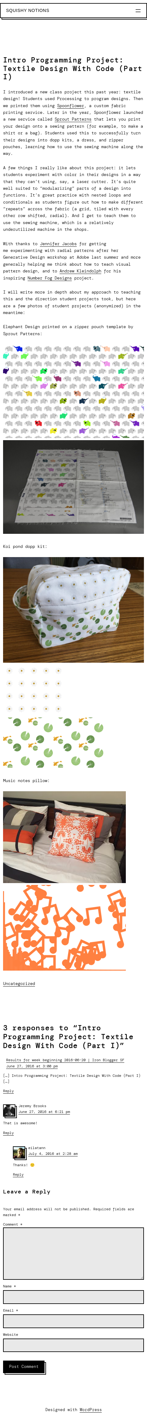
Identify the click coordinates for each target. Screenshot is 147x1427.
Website (10, 1334)
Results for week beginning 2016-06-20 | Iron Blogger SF (65, 1060)
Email (10, 1310)
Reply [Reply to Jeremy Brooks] (8, 1132)
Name (9, 1286)
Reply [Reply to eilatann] (18, 1174)
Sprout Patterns (73, 119)
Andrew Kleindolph (80, 271)
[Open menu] (138, 10)
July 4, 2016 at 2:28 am (53, 1153)
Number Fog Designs (50, 278)
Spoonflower (70, 105)
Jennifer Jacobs (58, 243)
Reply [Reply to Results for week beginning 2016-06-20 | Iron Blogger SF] (8, 1090)
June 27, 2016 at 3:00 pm (32, 1066)
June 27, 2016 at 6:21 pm (44, 1111)
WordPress (91, 1409)
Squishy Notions (27, 10)
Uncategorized (19, 983)
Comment (12, 1224)
